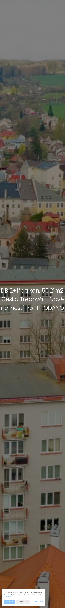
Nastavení (39, 602)
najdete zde (8, 596)
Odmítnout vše (23, 602)
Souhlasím (9, 602)
